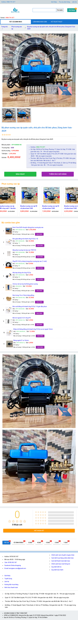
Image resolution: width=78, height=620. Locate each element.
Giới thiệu (54, 2)
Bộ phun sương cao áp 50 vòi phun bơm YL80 (54, 207)
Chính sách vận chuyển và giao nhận (62, 555)
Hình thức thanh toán (11, 587)
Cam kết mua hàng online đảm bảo (62, 558)
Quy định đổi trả (56, 567)
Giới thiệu (7, 575)
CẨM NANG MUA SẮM (40, 22)
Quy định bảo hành (57, 570)
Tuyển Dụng (8, 578)
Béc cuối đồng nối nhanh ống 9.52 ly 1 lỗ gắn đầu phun (30, 306)
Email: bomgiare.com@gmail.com (15, 568)
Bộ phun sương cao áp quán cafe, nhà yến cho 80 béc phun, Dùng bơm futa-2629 (51, 28)
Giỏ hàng (72, 10)
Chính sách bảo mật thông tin (60, 564)
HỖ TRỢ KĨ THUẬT (56, 22)
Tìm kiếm (60, 10)
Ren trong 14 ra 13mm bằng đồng (23, 295)
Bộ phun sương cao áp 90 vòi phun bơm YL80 (32, 207)
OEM (12, 147)
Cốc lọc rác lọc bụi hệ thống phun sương (25, 284)
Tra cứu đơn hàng (64, 2)
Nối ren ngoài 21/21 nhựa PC (22, 318)
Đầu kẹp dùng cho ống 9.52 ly (22, 272)
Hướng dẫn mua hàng (11, 584)
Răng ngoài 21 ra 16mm (21, 340)
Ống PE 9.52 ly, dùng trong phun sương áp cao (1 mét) (30, 261)
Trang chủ (4, 28)
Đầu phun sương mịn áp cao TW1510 (24, 250)
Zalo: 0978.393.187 (10, 562)
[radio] (9, 521)
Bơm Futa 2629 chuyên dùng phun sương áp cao (28, 227)
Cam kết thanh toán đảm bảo (60, 561)
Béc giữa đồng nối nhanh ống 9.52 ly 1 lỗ (25, 239)
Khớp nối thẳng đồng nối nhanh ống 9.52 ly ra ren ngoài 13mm (33, 329)
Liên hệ (74, 2)
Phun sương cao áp (16, 28)
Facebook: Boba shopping (12, 565)
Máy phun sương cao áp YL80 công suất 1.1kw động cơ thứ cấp (11, 207)
